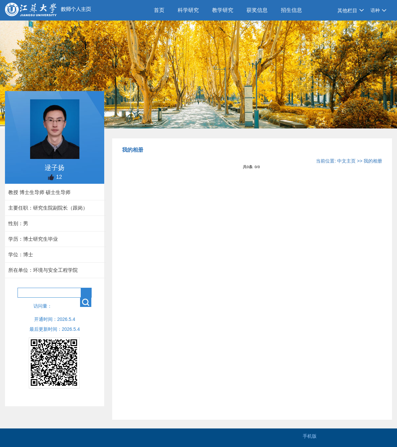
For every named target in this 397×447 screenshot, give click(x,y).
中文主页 (346, 161)
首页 (159, 10)
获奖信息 (257, 10)
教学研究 (222, 10)
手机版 (310, 436)
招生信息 (291, 10)
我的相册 (373, 161)
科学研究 (188, 10)
